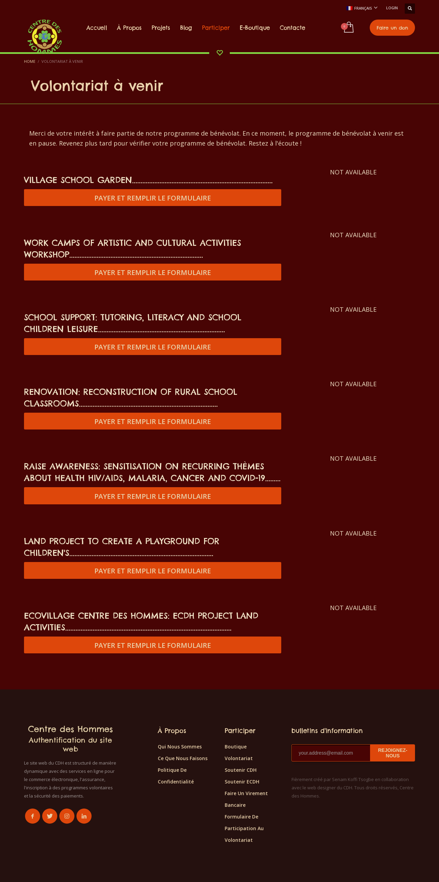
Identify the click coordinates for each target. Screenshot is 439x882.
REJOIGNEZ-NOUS (392, 752)
